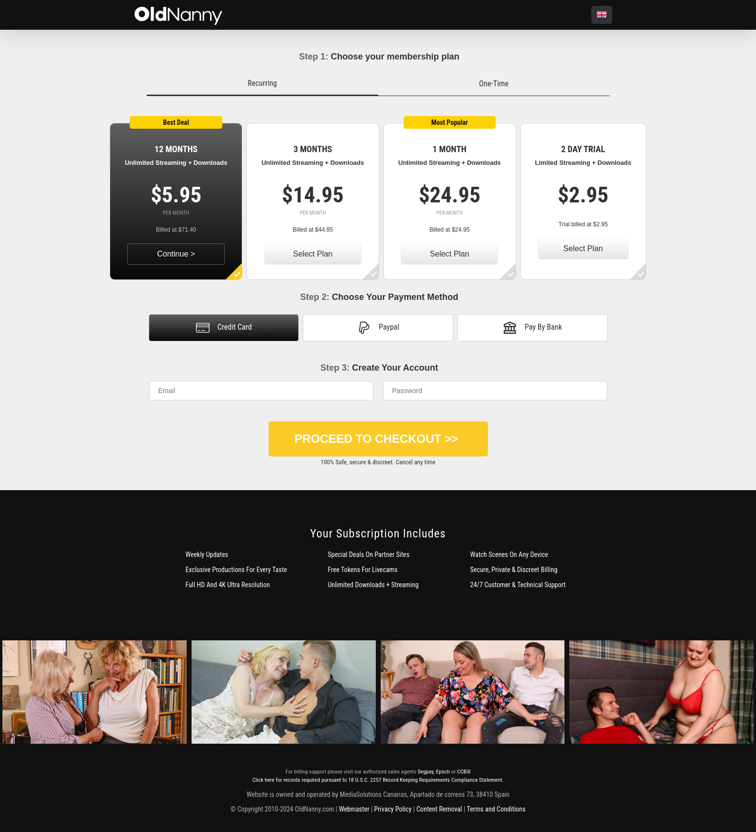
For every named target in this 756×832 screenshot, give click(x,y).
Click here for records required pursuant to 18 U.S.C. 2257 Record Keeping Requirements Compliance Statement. (378, 779)
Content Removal (439, 809)
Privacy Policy (393, 809)
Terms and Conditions (496, 809)
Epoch (442, 771)
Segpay (426, 771)
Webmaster (354, 809)
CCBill (464, 771)
